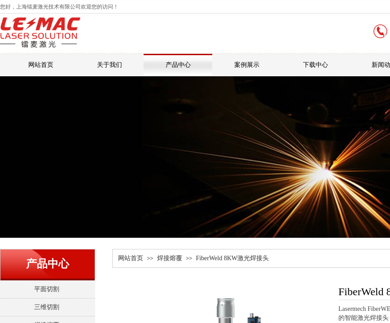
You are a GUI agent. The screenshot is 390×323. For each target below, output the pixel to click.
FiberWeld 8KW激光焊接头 (232, 258)
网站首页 (130, 258)
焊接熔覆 (169, 258)
